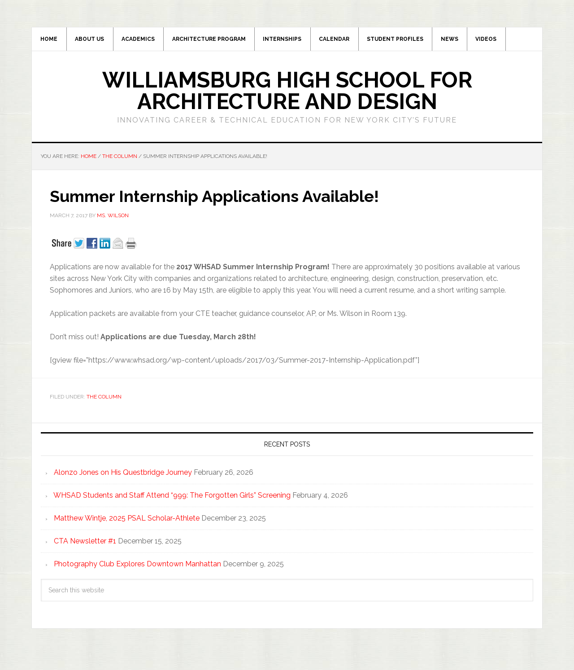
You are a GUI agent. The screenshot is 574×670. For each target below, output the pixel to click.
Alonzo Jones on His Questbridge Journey (123, 475)
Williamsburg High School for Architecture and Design (287, 93)
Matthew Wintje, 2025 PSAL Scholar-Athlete (127, 521)
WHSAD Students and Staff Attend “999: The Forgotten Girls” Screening (172, 498)
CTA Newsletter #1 (85, 543)
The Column (104, 399)
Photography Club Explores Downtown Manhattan (137, 566)
